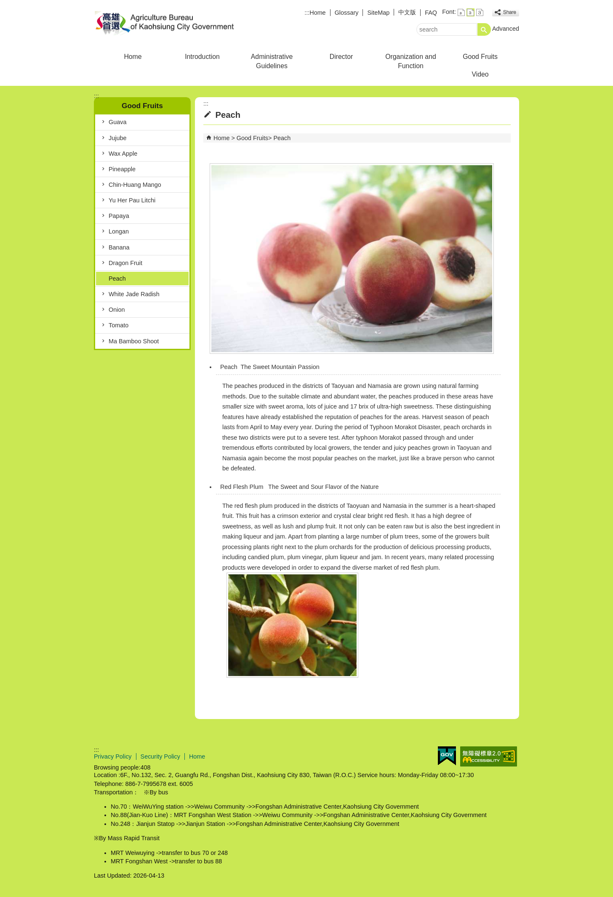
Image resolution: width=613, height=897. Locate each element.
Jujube (117, 138)
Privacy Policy (113, 756)
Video (480, 74)
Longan (119, 231)
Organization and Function (410, 61)
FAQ (431, 12)
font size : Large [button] (479, 12)
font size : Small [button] (461, 12)
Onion (117, 309)
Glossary (347, 12)
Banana (119, 247)
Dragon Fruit (125, 263)
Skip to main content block (4, 4)
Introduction (202, 56)
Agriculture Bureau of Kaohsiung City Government (165, 22)
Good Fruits (480, 56)
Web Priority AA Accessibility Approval (488, 756)
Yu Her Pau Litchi (132, 200)
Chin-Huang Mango (135, 184)
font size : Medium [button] (470, 12)
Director (341, 56)
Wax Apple (123, 153)
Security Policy (160, 756)
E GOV (447, 755)
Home (317, 12)
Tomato (118, 325)
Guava (117, 122)
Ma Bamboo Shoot (134, 341)
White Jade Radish (134, 294)
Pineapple (122, 169)
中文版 (407, 12)
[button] (484, 29)
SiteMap (378, 12)
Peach (117, 278)
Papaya (119, 215)
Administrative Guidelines (272, 61)
